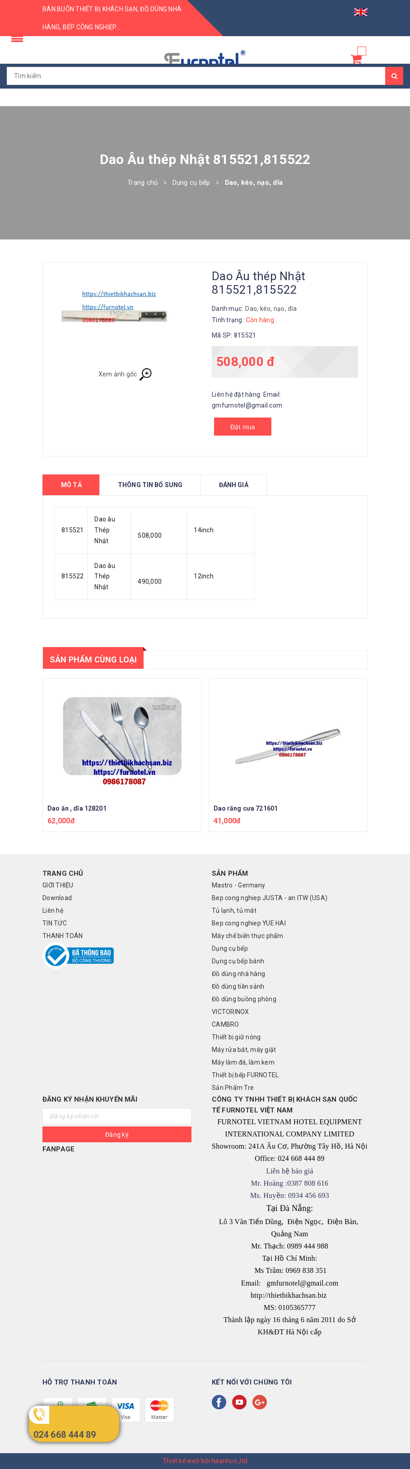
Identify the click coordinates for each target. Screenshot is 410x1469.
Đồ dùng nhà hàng (238, 973)
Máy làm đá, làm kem (243, 1062)
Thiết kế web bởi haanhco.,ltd (205, 1460)
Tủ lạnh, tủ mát (234, 910)
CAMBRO (225, 1024)
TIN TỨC (54, 923)
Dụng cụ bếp (230, 948)
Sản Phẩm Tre (233, 1087)
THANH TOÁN (62, 935)
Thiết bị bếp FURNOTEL (245, 1075)
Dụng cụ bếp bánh (238, 961)
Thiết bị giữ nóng (236, 1037)
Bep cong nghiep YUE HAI (249, 923)
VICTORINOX (230, 1011)
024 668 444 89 (64, 1434)
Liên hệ (52, 910)
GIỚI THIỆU (58, 885)
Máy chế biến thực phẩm (248, 935)
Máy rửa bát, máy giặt (244, 1049)
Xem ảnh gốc (125, 374)
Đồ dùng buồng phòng (244, 999)
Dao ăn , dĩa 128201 (77, 808)
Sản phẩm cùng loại (93, 659)
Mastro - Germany (238, 885)
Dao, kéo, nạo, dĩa (271, 308)
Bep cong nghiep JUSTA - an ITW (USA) (269, 897)
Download (57, 897)
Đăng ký (117, 1134)
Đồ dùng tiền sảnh (238, 986)
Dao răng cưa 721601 (246, 808)
